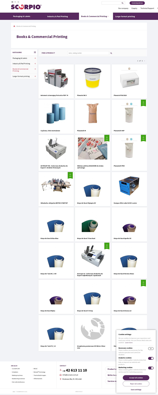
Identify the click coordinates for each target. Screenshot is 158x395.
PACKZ (35, 368)
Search (122, 3)
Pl (15, 2)
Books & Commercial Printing (95, 16)
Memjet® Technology (39, 372)
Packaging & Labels (22, 16)
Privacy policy (79, 391)
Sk (18, 2)
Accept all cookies (136, 378)
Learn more (129, 343)
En (12, 2)
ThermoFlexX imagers (40, 375)
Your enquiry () (137, 3)
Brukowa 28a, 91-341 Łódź (72, 379)
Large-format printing (125, 16)
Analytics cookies (125, 358)
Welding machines (17, 375)
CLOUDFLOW (16, 368)
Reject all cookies (136, 384)
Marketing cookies (125, 367)
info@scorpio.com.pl (70, 375)
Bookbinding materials (18, 378)
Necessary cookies (125, 348)
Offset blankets (38, 378)
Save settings (136, 390)
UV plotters (15, 372)
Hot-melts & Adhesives (18, 382)
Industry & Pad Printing (58, 16)
